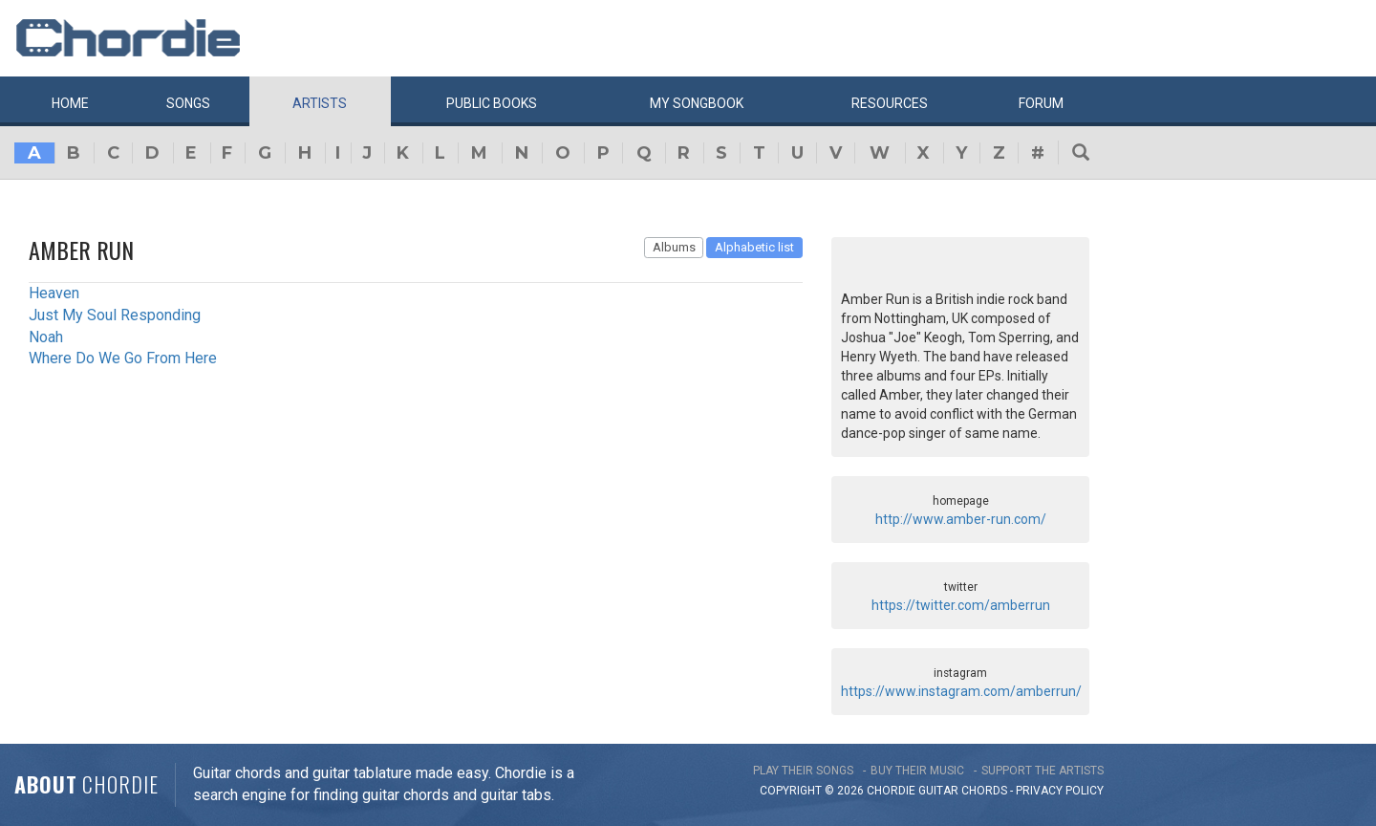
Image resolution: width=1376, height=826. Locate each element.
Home (70, 103)
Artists (319, 103)
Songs (188, 103)
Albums (674, 247)
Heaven (54, 293)
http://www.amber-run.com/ (960, 519)
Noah (46, 337)
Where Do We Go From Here (123, 358)
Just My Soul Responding (115, 315)
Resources (889, 103)
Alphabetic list (754, 247)
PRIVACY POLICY (1060, 790)
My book (696, 103)
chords (984, 790)
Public (491, 103)
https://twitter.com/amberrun (960, 605)
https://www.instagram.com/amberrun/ (961, 691)
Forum (1041, 103)
